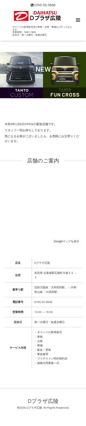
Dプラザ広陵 (43, 401)
